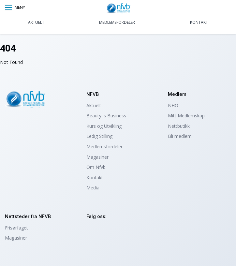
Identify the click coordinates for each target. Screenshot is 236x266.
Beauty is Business (106, 115)
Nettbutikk (179, 126)
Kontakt (199, 22)
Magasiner (97, 157)
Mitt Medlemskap (186, 115)
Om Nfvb (96, 167)
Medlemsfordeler (117, 22)
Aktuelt (36, 22)
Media (92, 188)
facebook (110, 231)
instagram (92, 231)
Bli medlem (180, 136)
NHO (173, 105)
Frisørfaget (16, 228)
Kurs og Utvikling (104, 126)
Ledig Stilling (99, 136)
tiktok (128, 231)
